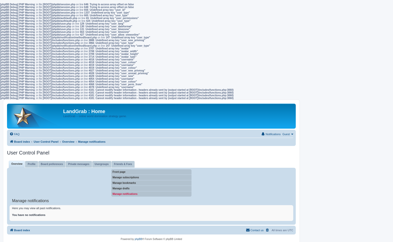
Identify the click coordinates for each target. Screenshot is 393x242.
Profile (31, 164)
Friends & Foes (123, 164)
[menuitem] (15, 134)
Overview (16, 164)
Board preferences (52, 164)
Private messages (78, 164)
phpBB (138, 239)
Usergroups (102, 164)
